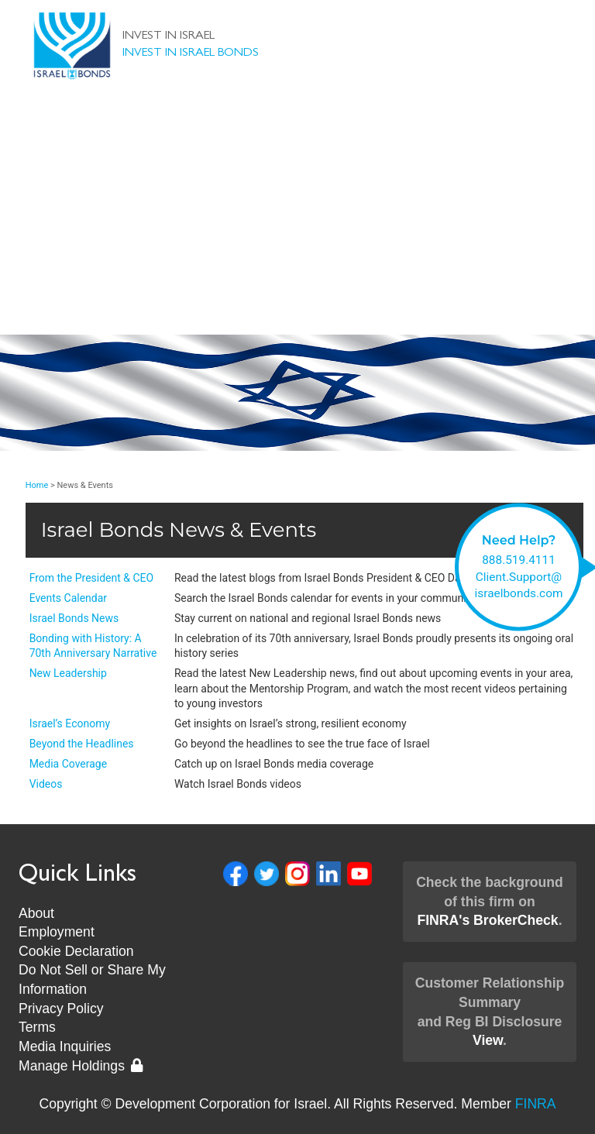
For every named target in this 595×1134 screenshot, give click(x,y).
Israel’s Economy (69, 723)
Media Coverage (68, 764)
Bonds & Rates (298, 133)
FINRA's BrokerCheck (487, 920)
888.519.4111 (518, 560)
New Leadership (298, 288)
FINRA (535, 1104)
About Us (297, 195)
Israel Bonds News (74, 618)
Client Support (297, 226)
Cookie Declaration (76, 951)
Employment (57, 932)
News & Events (298, 257)
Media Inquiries (65, 1046)
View (488, 1040)
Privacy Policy (61, 1008)
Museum (297, 319)
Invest (298, 164)
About (36, 913)
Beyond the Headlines (81, 743)
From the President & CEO (91, 578)
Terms (37, 1027)
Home (37, 485)
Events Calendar (68, 598)
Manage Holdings (81, 1066)
